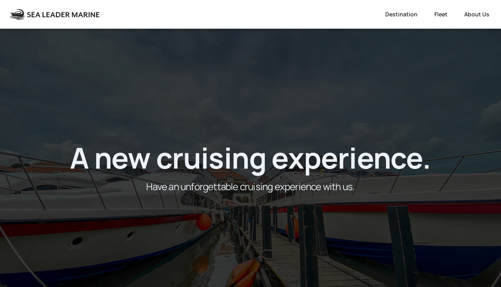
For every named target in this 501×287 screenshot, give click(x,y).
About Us (476, 14)
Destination (401, 14)
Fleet (441, 14)
